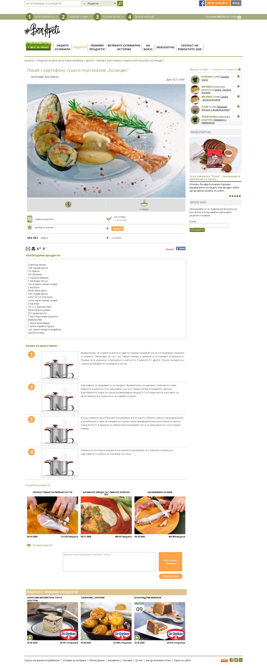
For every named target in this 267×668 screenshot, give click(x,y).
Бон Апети (51, 77)
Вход (236, 3)
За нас (139, 660)
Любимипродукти (97, 47)
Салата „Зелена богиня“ (216, 91)
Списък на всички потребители (42, 660)
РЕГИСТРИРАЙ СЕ (44, 16)
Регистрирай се (217, 3)
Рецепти (79, 47)
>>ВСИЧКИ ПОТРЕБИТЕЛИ (224, 69)
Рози (205, 106)
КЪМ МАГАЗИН (223, 16)
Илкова (207, 76)
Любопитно (165, 47)
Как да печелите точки (158, 660)
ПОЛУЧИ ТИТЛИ (111, 16)
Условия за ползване (74, 660)
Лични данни (97, 660)
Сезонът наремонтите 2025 (190, 47)
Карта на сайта (182, 660)
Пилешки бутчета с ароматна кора (216, 108)
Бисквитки (113, 660)
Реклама (127, 660)
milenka (207, 86)
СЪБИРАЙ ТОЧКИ (78, 16)
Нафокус (148, 47)
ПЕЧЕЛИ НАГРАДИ (144, 16)
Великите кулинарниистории (124, 47)
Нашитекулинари (62, 47)
